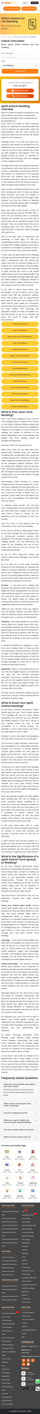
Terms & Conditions (28, 1319)
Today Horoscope (7, 1257)
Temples (24, 1260)
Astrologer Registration (29, 1330)
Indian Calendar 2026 (29, 1225)
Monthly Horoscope (8, 1271)
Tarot (9, 37)
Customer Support (28, 1312)
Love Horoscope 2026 (9, 1218)
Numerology (26, 1239)
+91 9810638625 (26, 1351)
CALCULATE (20, 71)
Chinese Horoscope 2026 (10, 1239)
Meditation (5, 1362)
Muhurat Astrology (28, 1236)
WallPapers (5, 1376)
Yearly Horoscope (7, 1274)
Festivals (25, 1250)
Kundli (4, 1334)
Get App (34, 3)
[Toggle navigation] (2, 3)
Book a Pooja (6, 1317)
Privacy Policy (26, 1316)
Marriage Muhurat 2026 (9, 1286)
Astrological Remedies (29, 1277)
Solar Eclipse (26, 1218)
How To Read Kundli (8, 1337)
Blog (3, 1365)
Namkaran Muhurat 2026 (10, 1296)
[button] (25, 2)
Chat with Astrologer (12, 9)
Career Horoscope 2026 (9, 1225)
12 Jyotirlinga (26, 1298)
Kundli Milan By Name (9, 1313)
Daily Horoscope (7, 1331)
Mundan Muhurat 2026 (9, 1300)
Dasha (4, 1390)
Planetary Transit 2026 (29, 1284)
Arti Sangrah (6, 1372)
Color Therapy (6, 1358)
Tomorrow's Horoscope (9, 1260)
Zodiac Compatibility (9, 1351)
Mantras (24, 1295)
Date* (3, 61)
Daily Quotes (6, 1379)
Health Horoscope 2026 (9, 1222)
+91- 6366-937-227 (32, 1346)
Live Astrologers (7, 1327)
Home (3, 37)
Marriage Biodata (7, 1344)
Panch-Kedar (26, 1302)
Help (23, 1337)
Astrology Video (7, 1397)
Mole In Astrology (7, 1386)
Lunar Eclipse (26, 1222)
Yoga (3, 1355)
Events (24, 1333)
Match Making (6, 1341)
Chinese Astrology (28, 1232)
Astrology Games (27, 1214)
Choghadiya (26, 1267)
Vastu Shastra (26, 1281)
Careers (24, 1323)
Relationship (26, 1243)
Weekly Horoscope (8, 1267)
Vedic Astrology (27, 1229)
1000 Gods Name (7, 1404)
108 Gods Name (7, 1400)
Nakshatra (25, 1291)
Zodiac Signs (6, 1383)
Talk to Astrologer (29, 9)
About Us (25, 1326)
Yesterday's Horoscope (9, 1264)
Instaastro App (6, 1320)
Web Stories (5, 1369)
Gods (23, 1257)
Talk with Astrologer (8, 1324)
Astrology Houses (7, 1348)
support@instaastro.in (32, 1356)
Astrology (25, 1253)
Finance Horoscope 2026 (10, 1229)
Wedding (25, 1246)
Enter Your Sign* (7, 53)
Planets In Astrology (28, 1288)
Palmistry (25, 1264)
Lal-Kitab (5, 1393)
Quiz (23, 1211)
